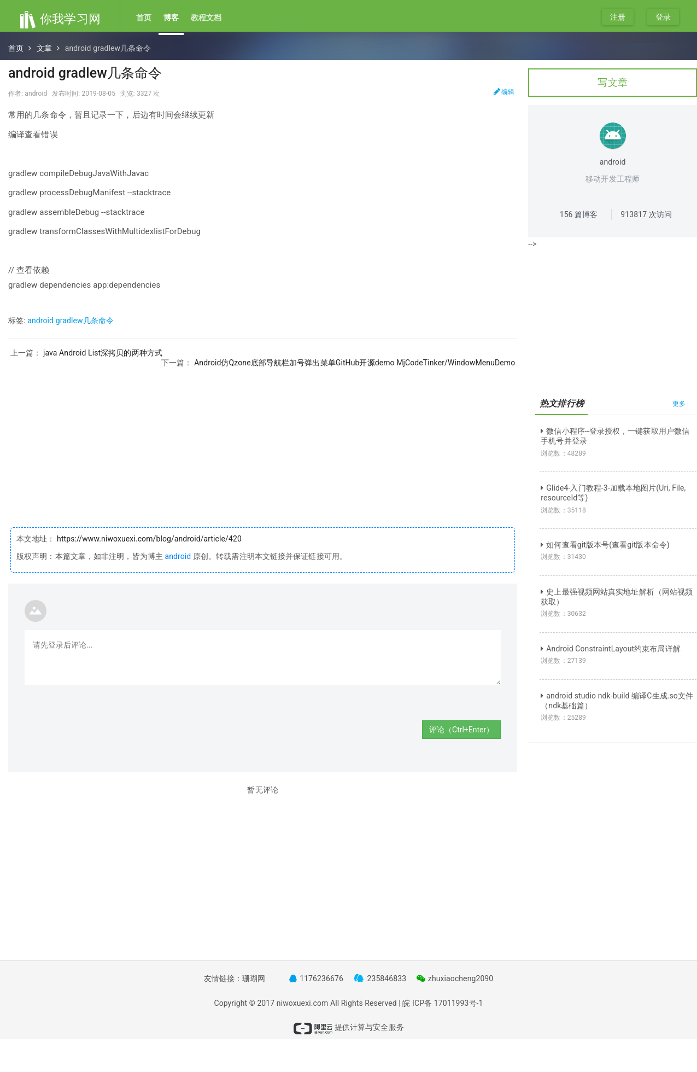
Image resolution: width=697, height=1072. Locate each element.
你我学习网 (60, 19)
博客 (171, 17)
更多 (679, 403)
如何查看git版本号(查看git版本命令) (605, 544)
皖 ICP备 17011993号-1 (442, 1003)
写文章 (612, 82)
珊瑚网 (253, 978)
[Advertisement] (262, 444)
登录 (663, 17)
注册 (617, 17)
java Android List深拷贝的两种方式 (102, 352)
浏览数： (563, 453)
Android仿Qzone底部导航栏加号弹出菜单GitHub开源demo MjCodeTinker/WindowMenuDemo (354, 362)
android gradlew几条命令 (70, 320)
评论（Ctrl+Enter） (461, 729)
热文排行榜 (562, 403)
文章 (44, 48)
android (178, 556)
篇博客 (579, 214)
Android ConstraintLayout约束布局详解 (611, 648)
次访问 (646, 214)
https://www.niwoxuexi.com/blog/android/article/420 (148, 538)
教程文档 (206, 17)
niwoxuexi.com (303, 1003)
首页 (143, 17)
